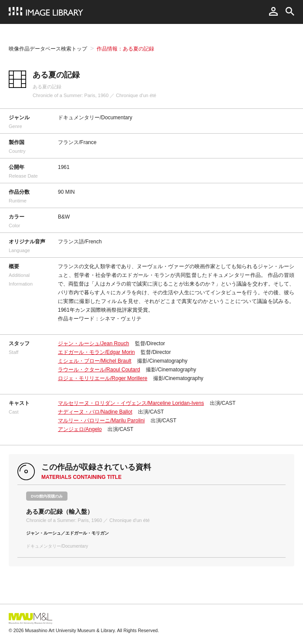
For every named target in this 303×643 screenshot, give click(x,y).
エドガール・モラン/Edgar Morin (96, 352)
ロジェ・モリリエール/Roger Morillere (102, 378)
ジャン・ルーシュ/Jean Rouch (93, 343)
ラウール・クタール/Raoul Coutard (99, 370)
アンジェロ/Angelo (80, 429)
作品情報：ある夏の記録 (125, 49)
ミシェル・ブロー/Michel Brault (94, 361)
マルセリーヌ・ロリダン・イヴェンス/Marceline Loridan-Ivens (131, 403)
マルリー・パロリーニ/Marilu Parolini (101, 420)
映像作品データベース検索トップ (48, 49)
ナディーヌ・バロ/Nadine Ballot (95, 412)
